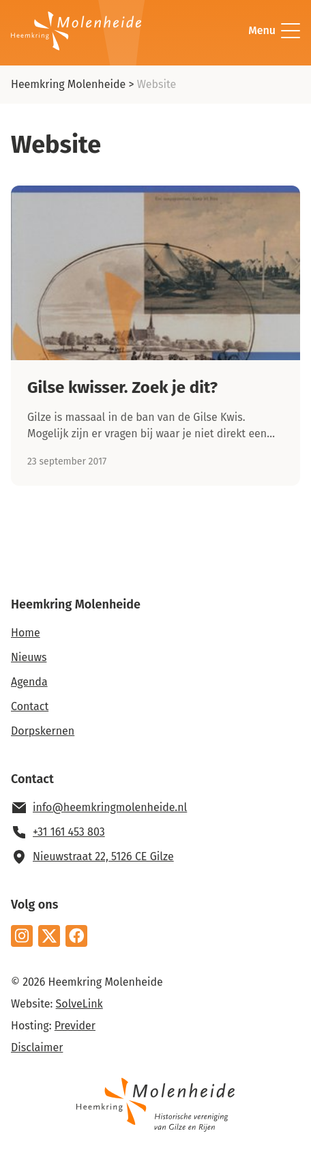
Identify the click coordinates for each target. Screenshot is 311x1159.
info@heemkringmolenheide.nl (110, 807)
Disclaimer (37, 1047)
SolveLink (79, 1003)
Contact (29, 706)
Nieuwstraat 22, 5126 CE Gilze (103, 856)
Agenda (29, 681)
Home (25, 632)
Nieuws (28, 657)
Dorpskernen (42, 730)
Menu (274, 30)
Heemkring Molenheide (68, 84)
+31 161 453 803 (69, 831)
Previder (75, 1025)
